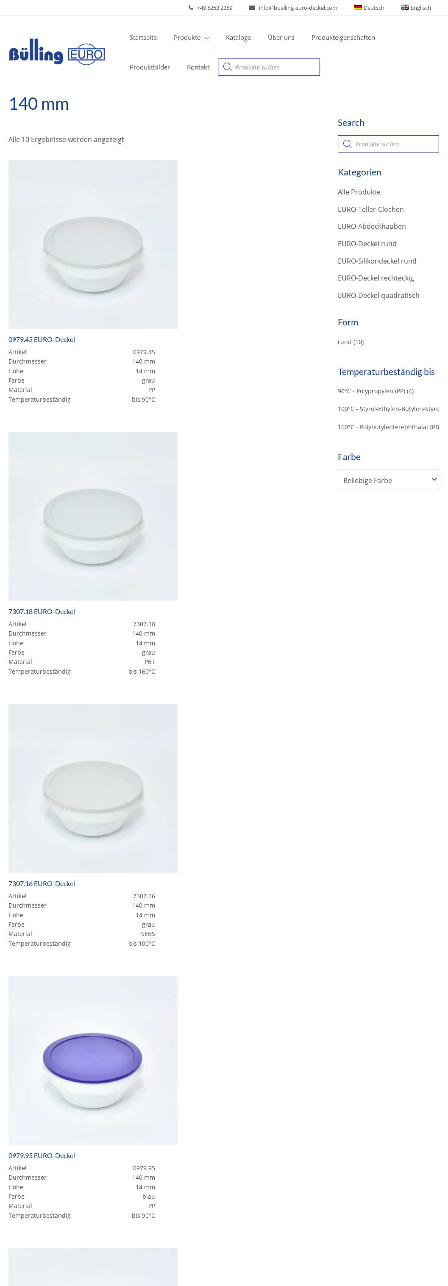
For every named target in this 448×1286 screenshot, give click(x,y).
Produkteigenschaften (50, 1150)
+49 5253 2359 (235, 7)
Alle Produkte (359, 192)
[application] (198, 37)
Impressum (347, 1264)
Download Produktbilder (167, 1217)
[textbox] (384, 481)
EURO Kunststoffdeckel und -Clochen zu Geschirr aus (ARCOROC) (168, 1130)
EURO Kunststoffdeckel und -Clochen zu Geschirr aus (168, 1083)
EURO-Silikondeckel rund (377, 261)
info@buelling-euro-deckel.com (313, 7)
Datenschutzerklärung (408, 1264)
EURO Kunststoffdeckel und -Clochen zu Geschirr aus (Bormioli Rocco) (168, 1183)
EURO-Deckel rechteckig (376, 278)
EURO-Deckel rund (367, 244)
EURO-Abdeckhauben (372, 226)
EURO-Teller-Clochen (371, 209)
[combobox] (388, 481)
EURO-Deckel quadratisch (379, 295)
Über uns (30, 1135)
